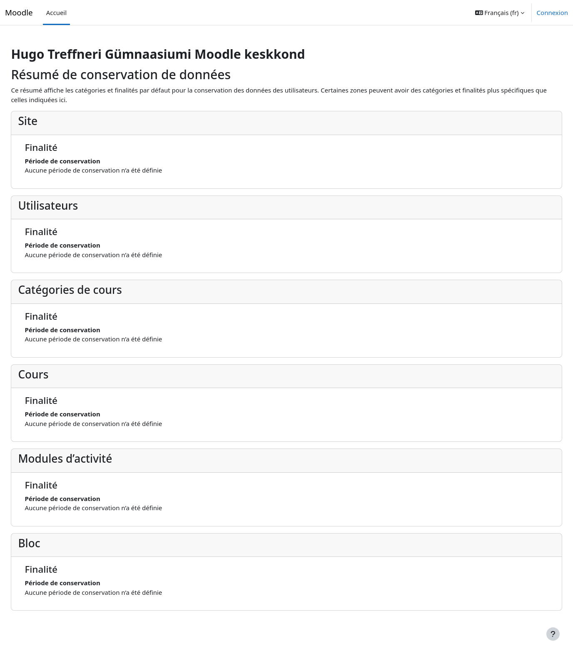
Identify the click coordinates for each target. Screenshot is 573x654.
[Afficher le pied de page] (553, 634)
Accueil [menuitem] (56, 12)
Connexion (552, 12)
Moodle (19, 12)
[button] (500, 12)
